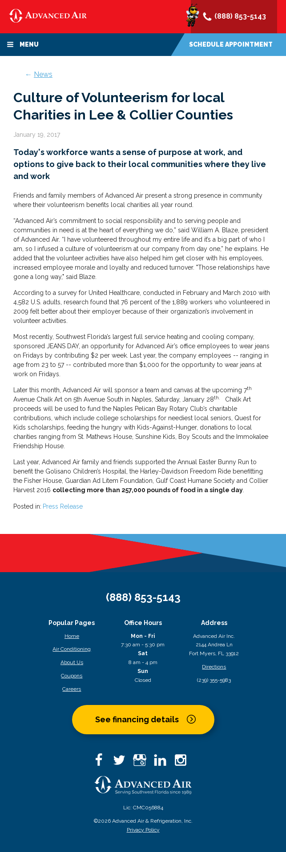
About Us (71, 662)
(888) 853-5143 (234, 17)
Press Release (63, 506)
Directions (214, 667)
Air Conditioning (71, 649)
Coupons (71, 676)
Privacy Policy (143, 830)
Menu (23, 44)
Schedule (231, 44)
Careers (71, 689)
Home (71, 636)
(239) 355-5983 (214, 680)
